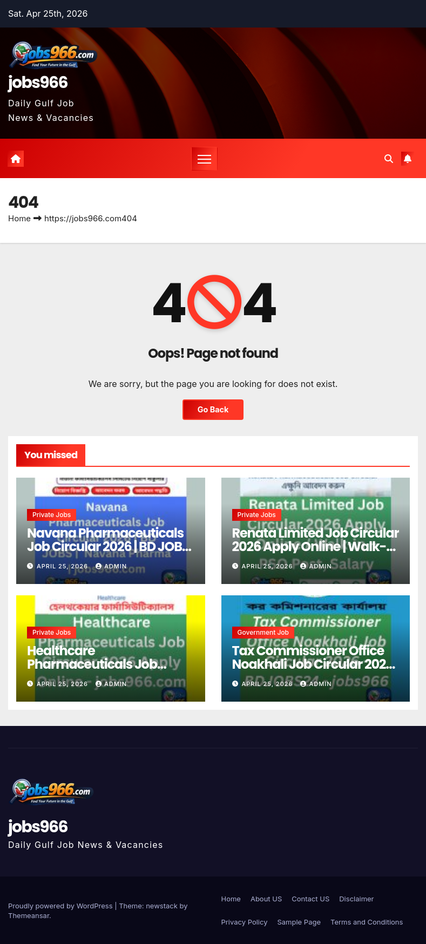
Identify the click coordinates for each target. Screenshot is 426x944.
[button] (388, 158)
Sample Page (299, 922)
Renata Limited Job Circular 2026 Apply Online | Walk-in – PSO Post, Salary (315, 546)
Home (19, 218)
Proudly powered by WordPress (61, 905)
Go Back (213, 409)
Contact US (310, 898)
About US (266, 898)
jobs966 (37, 82)
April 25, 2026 (63, 566)
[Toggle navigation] (204, 159)
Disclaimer (356, 898)
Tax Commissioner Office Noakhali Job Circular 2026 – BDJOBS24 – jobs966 (313, 664)
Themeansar (28, 915)
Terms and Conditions (366, 922)
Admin (111, 566)
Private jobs (51, 515)
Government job (263, 632)
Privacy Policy (244, 922)
